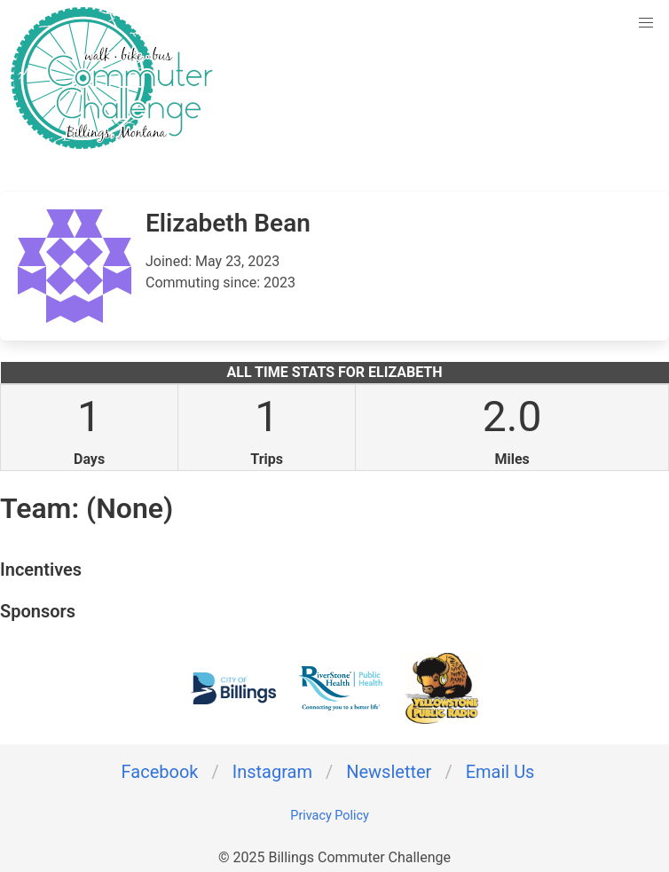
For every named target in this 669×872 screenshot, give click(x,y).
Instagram (272, 771)
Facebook (160, 771)
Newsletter (388, 771)
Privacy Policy (329, 815)
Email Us (500, 771)
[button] (646, 23)
